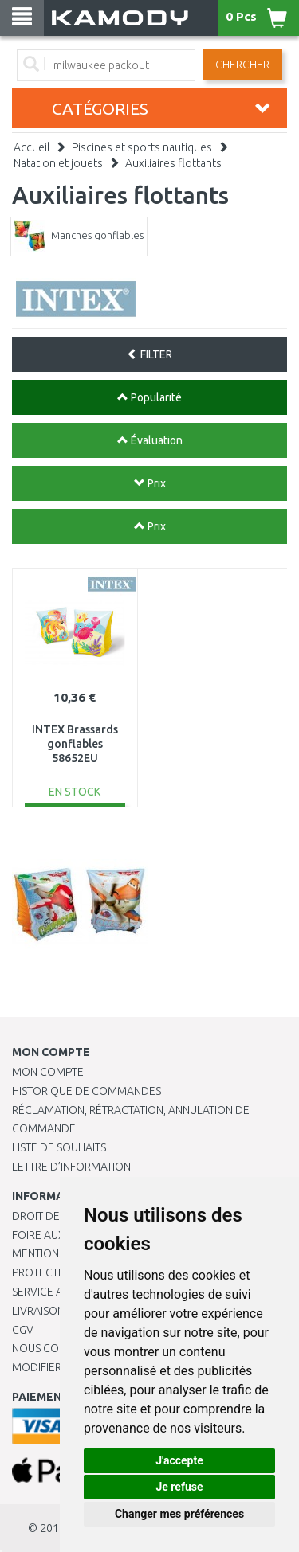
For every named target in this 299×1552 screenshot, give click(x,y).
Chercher (242, 64)
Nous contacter (58, 1348)
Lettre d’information (71, 1166)
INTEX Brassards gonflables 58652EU (75, 743)
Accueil (31, 147)
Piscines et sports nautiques (142, 147)
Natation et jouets (58, 163)
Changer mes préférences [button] (179, 1513)
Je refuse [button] (179, 1486)
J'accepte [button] (179, 1460)
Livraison (38, 1310)
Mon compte (48, 1071)
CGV (22, 1329)
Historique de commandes (86, 1091)
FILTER (149, 354)
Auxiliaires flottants (173, 163)
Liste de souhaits (59, 1147)
